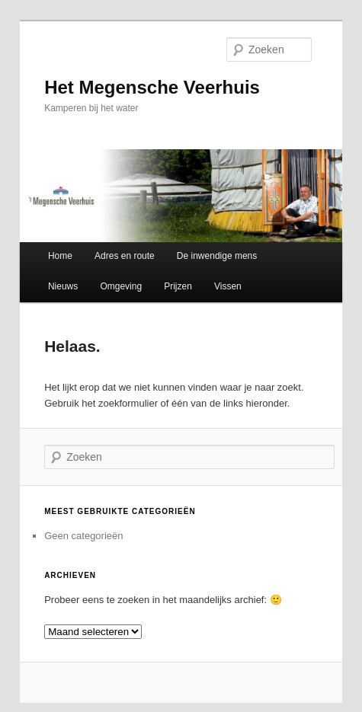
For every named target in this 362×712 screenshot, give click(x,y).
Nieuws (63, 286)
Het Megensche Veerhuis (152, 87)
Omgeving (121, 286)
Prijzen (178, 286)
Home (60, 256)
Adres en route (125, 256)
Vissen (228, 286)
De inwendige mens (217, 256)
